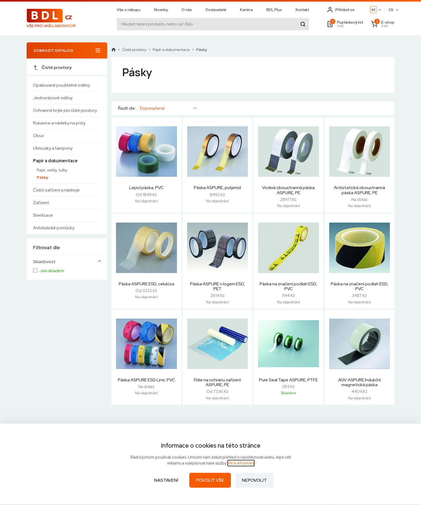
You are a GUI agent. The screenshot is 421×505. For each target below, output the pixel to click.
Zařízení (41, 202)
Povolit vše (210, 480)
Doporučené (152, 108)
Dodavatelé (216, 10)
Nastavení (166, 480)
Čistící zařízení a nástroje (56, 190)
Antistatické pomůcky (53, 228)
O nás (187, 10)
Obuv (38, 135)
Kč (374, 10)
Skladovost (44, 261)
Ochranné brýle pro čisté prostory (65, 110)
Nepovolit (254, 480)
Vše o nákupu (128, 10)
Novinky (161, 10)
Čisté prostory (52, 67)
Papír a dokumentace (55, 161)
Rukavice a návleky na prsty (59, 123)
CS (391, 10)
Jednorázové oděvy (52, 98)
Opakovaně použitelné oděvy (61, 85)
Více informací (241, 463)
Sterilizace (43, 215)
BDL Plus (274, 10)
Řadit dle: (127, 108)
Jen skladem (51, 270)
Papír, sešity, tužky (52, 170)
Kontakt (302, 10)
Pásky (42, 177)
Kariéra (246, 10)
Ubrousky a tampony (52, 148)
